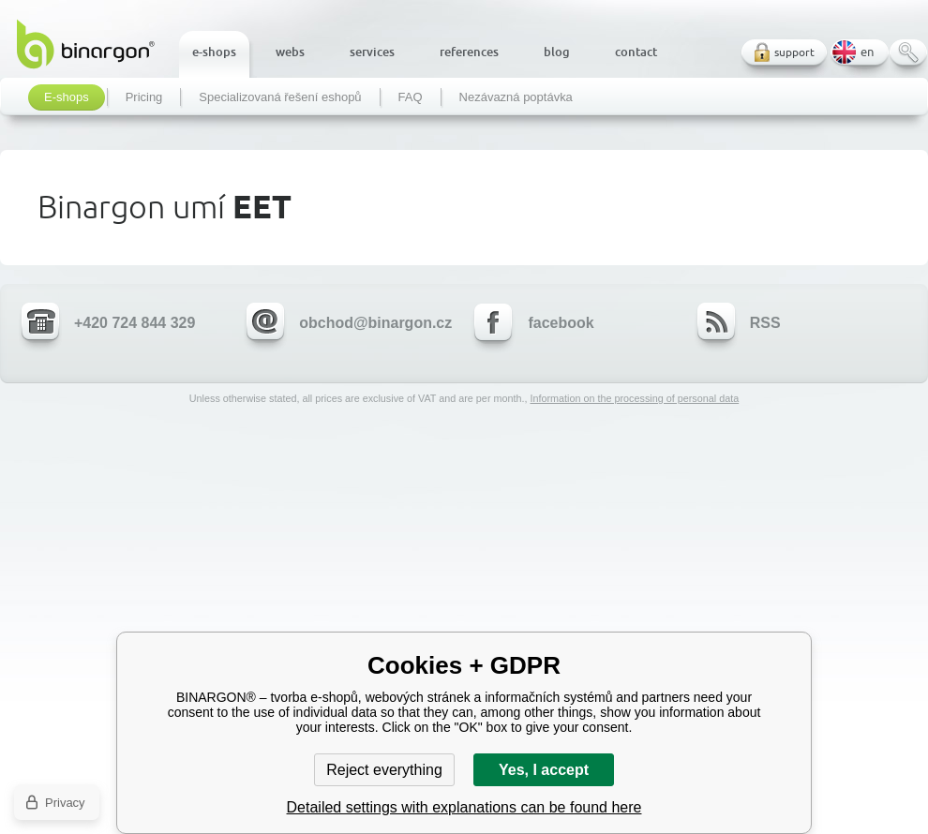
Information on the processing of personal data (634, 398)
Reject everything (384, 770)
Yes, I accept (544, 770)
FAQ (410, 97)
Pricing (144, 97)
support (794, 52)
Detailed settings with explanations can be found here (464, 807)
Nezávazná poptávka (516, 97)
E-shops (66, 97)
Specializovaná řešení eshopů (280, 97)
